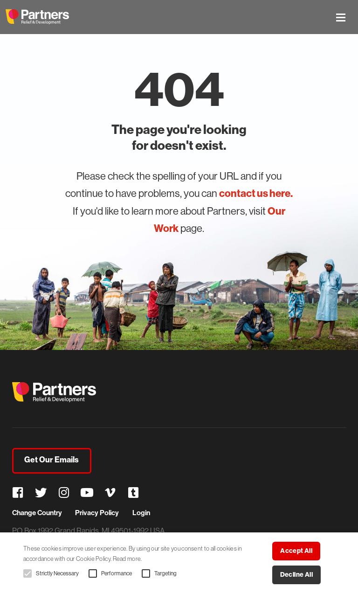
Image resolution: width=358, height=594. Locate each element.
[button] (27, 573)
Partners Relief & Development (37, 17)
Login (141, 513)
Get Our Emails (51, 459)
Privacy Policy (97, 513)
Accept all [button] (296, 551)
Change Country (37, 513)
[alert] (179, 563)
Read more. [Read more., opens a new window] (127, 558)
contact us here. (256, 193)
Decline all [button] (296, 575)
